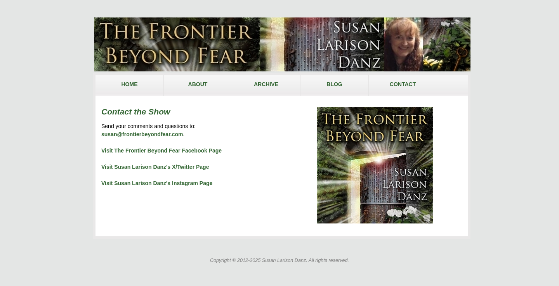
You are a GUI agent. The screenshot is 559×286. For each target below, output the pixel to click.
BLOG (334, 84)
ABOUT (198, 84)
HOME (130, 84)
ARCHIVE (266, 84)
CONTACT (403, 84)
